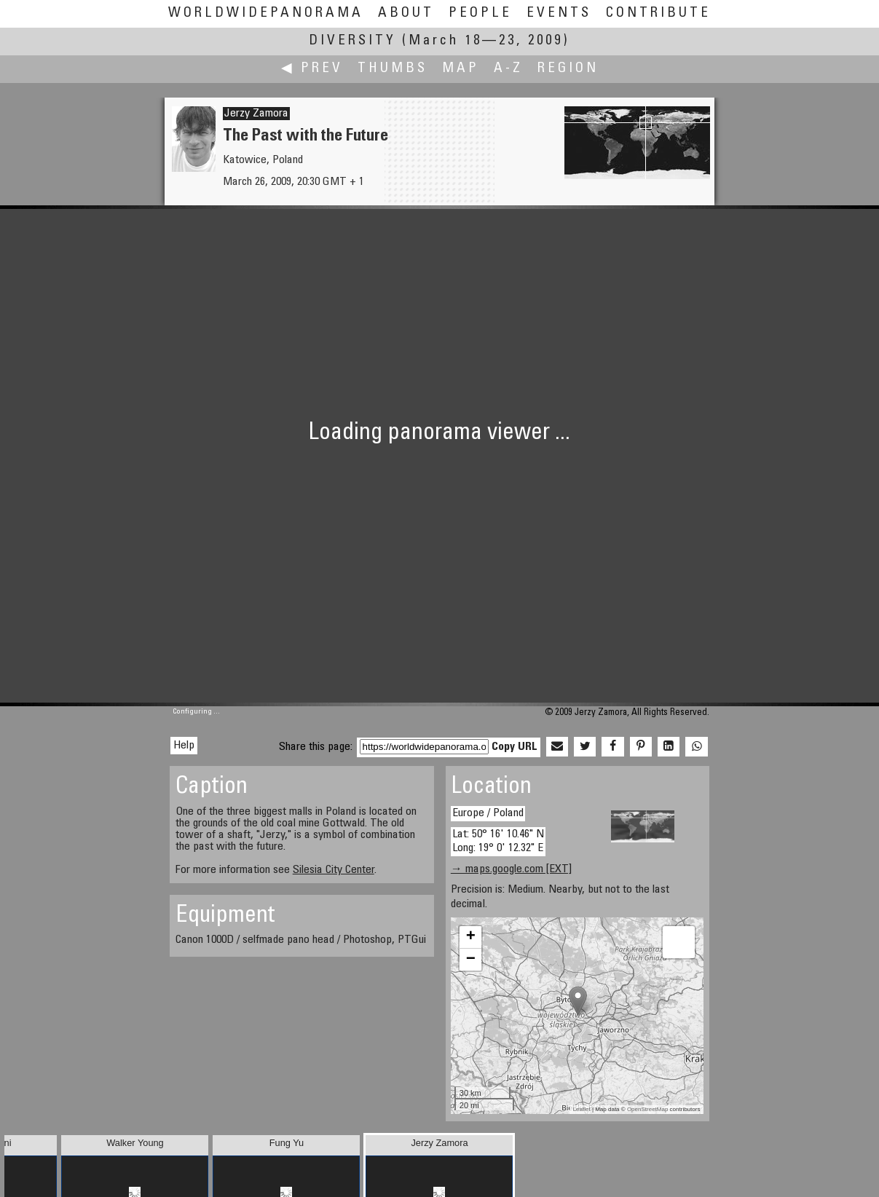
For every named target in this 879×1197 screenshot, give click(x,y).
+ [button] (471, 937)
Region (568, 69)
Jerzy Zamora (256, 113)
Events (559, 13)
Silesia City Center (333, 870)
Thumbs (392, 69)
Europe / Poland (488, 813)
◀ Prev (312, 69)
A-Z (508, 69)
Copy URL (514, 747)
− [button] (471, 960)
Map (460, 69)
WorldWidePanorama (265, 13)
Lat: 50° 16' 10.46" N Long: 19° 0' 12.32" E (498, 841)
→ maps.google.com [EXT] (511, 869)
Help (183, 745)
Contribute (658, 13)
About (406, 13)
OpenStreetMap (647, 1109)
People (480, 13)
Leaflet (582, 1109)
